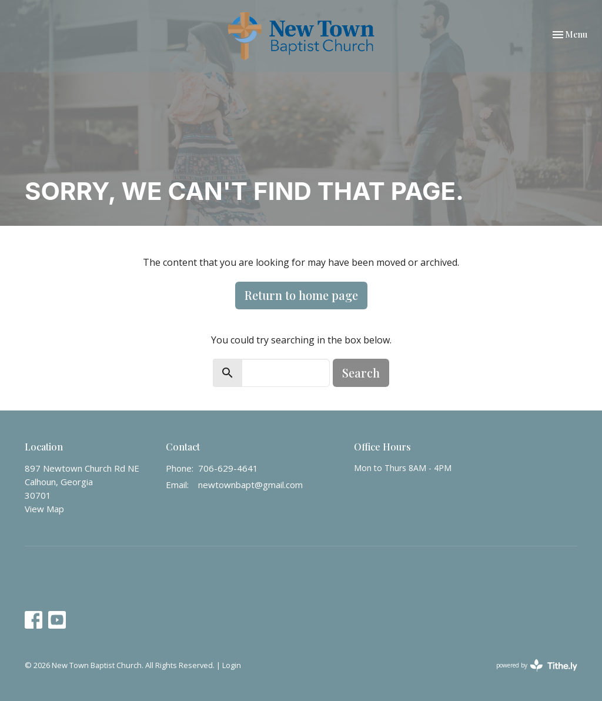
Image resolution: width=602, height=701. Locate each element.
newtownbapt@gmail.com (250, 484)
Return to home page (301, 295)
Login (231, 665)
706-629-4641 (228, 468)
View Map (44, 509)
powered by (536, 665)
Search (361, 372)
